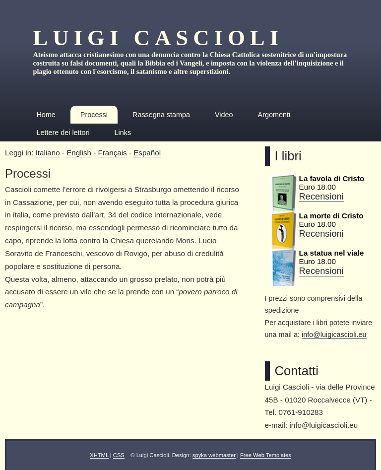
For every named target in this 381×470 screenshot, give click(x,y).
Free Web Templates (265, 455)
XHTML (99, 455)
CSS (119, 455)
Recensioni (321, 196)
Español (147, 152)
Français (112, 152)
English (78, 152)
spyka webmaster (214, 455)
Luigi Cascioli (158, 37)
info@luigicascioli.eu (334, 334)
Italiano (48, 152)
